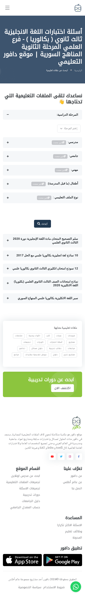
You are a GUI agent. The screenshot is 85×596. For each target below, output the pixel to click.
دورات (59, 335)
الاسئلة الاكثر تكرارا (69, 525)
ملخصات (18, 335)
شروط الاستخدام (54, 587)
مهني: (66, 170)
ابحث (42, 223)
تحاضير (22, 348)
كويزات (40, 342)
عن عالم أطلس (72, 482)
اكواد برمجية (34, 335)
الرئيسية (78, 70)
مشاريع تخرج (69, 354)
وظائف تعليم (73, 531)
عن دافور (76, 476)
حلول (55, 354)
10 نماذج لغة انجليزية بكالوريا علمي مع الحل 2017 (47, 255)
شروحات (71, 335)
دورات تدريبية (31, 495)
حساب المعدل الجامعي (25, 507)
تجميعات (27, 342)
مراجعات (71, 348)
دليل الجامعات (31, 501)
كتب (48, 335)
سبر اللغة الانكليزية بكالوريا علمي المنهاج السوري (48, 298)
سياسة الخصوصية (29, 587)
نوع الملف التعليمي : (57, 198)
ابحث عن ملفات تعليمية (57, 70)
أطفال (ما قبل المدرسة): (54, 184)
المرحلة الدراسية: (67, 114)
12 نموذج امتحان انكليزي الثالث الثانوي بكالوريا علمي (45, 268)
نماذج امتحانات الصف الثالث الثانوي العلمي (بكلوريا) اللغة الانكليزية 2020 (46, 283)
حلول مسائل (37, 348)
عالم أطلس (14, 579)
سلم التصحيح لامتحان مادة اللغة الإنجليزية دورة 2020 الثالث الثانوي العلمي (45, 240)
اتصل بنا (77, 488)
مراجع (16, 354)
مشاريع (72, 342)
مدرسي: (65, 142)
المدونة (77, 537)
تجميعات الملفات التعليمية (23, 482)
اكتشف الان (62, 388)
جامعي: (65, 156)
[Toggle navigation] (7, 8)
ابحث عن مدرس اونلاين (25, 476)
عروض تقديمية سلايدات (36, 354)
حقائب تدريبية (55, 348)
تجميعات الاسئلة (29, 488)
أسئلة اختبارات (56, 342)
